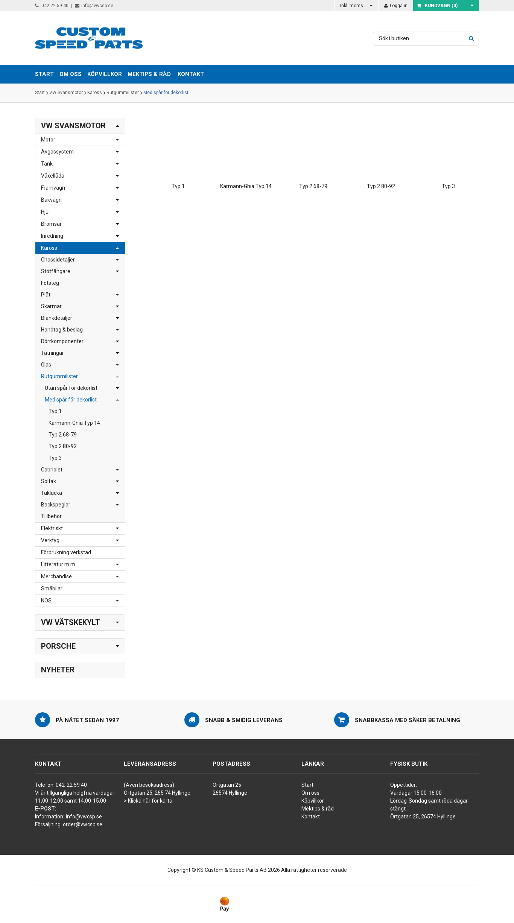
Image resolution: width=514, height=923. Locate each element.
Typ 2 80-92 (63, 446)
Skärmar (51, 306)
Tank (47, 164)
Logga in (396, 5)
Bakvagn (51, 200)
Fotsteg (50, 283)
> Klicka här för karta (148, 801)
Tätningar (52, 353)
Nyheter (58, 669)
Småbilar (51, 588)
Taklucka (51, 493)
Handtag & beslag (62, 330)
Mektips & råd (317, 809)
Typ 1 (55, 411)
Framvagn (53, 188)
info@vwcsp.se (94, 5)
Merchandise (56, 576)
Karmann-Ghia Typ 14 (74, 423)
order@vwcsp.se (82, 824)
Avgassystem (57, 152)
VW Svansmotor (66, 93)
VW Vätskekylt (70, 622)
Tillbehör (51, 516)
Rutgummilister (122, 93)
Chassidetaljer (58, 260)
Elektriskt (52, 528)
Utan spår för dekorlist (71, 388)
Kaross (94, 93)
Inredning (52, 236)
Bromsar (51, 224)
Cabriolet (51, 470)
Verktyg (50, 540)
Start (40, 93)
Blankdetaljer (56, 318)
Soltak (48, 481)
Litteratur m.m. (58, 564)
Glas (46, 365)
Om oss (310, 793)
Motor (48, 140)
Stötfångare (55, 271)
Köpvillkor (312, 801)
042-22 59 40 (51, 5)
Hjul (45, 212)
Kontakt (191, 74)
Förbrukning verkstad (66, 552)
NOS (46, 601)
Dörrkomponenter (62, 341)
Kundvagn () (437, 5)
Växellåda (52, 176)
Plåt (45, 295)
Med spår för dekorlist (166, 93)
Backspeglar (55, 505)
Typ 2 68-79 (63, 435)
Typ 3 (55, 458)
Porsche (58, 646)
